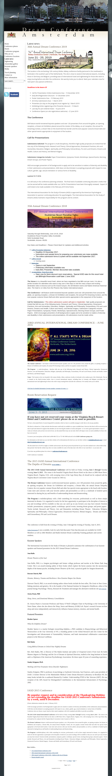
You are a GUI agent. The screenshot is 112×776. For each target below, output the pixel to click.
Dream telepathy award (38, 757)
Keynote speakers (11, 66)
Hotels (7, 49)
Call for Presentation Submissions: (41, 250)
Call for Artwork (36, 259)
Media (7, 69)
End (74, 760)
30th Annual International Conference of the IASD (45, 753)
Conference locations (12, 56)
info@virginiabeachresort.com (36, 442)
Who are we (9, 54)
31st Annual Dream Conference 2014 (41, 750)
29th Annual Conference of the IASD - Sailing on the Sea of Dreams (49, 755)
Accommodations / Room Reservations (42, 272)
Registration (35, 263)
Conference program (12, 51)
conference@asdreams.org (59, 451)
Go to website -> (56, 464)
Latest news (9, 59)
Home (7, 44)
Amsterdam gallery (11, 64)
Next (70, 760)
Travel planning (10, 72)
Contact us (8, 75)
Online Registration (32, 530)
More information (11, 77)
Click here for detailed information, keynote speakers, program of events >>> (47, 388)
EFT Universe (102, 589)
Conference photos (11, 46)
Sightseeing (9, 61)
